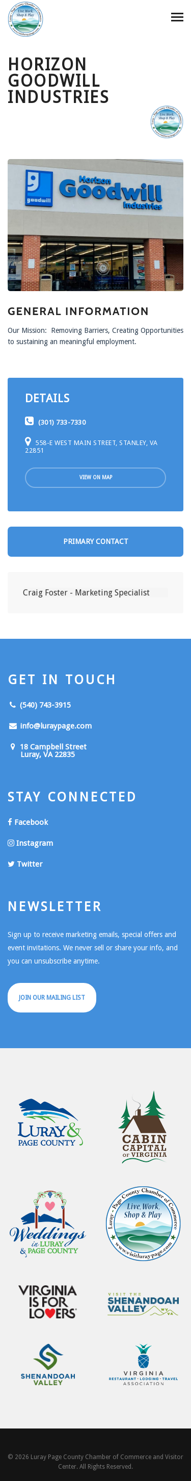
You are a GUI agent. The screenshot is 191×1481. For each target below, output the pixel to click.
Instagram (30, 843)
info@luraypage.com (50, 726)
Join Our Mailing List (52, 997)
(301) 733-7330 (55, 422)
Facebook (28, 822)
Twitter (25, 864)
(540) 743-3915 (39, 705)
